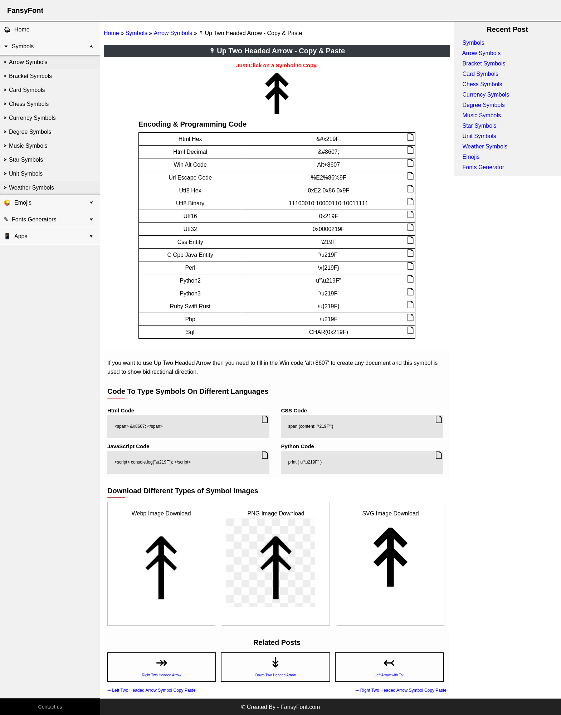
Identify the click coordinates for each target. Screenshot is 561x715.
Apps (15, 236)
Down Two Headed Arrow (275, 675)
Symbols (23, 46)
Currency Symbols (32, 118)
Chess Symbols (29, 104)
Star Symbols (26, 160)
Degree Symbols (30, 132)
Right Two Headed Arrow (161, 675)
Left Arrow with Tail (389, 675)
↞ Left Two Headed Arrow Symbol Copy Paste (151, 690)
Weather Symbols (31, 188)
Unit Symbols (26, 174)
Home (22, 29)
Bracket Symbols (30, 76)
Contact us (50, 707)
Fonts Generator (483, 167)
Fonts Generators (34, 219)
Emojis (22, 203)
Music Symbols (28, 146)
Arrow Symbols (28, 62)
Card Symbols (27, 90)
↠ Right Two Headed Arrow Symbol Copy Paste (401, 690)
